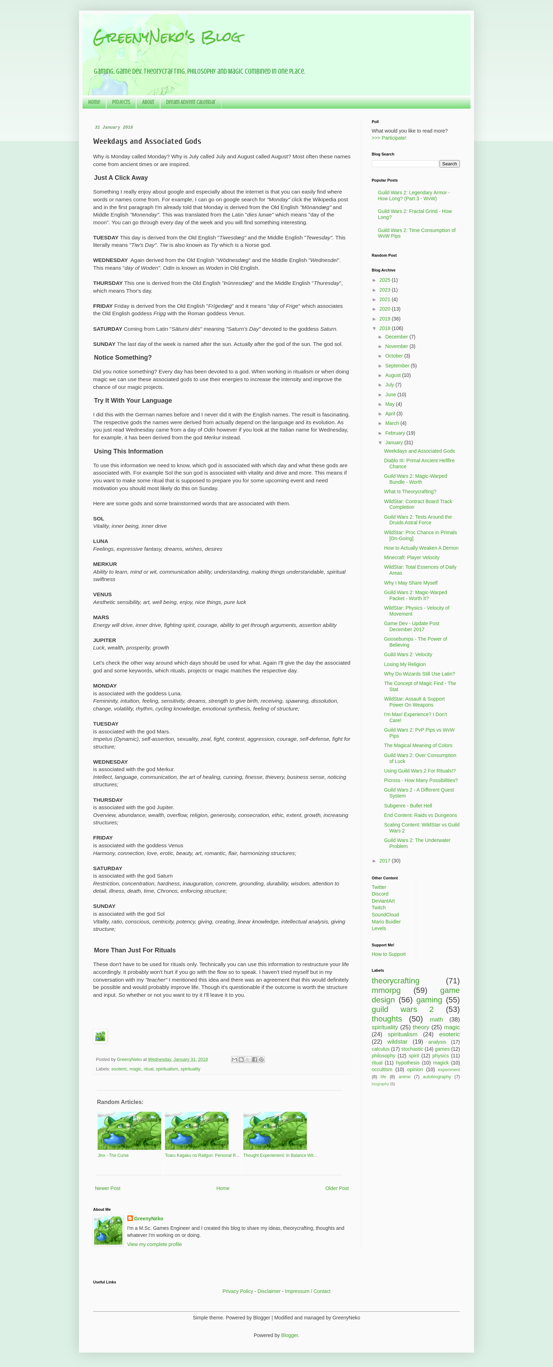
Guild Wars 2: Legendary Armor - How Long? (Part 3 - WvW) (414, 195)
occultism (382, 1069)
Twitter (379, 887)
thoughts (387, 1018)
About (148, 102)
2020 (385, 309)
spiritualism (167, 1069)
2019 (385, 319)
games (442, 1049)
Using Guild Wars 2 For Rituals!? (420, 771)
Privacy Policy (238, 1291)
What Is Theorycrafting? (410, 491)
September (398, 365)
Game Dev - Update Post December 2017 (411, 626)
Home (94, 102)
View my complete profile (154, 1244)
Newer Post (107, 1188)
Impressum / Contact (307, 1291)
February (395, 433)
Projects (121, 102)
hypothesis (408, 1063)
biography (380, 1084)
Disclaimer (268, 1291)
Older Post (337, 1188)
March (392, 423)
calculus (381, 1049)
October (394, 356)
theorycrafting (396, 980)
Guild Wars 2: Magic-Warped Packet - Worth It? (415, 595)
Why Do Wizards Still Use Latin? (419, 674)
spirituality (190, 1069)
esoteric (119, 1069)
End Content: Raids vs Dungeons (420, 815)
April (390, 413)
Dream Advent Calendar (190, 102)
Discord (380, 894)
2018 (385, 328)
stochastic (412, 1049)
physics (440, 1055)
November (397, 346)
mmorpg (386, 990)
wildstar (398, 1041)
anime (405, 1076)
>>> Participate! (389, 138)
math (436, 1019)
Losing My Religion (405, 664)
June (391, 394)
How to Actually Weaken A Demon (421, 548)
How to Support (389, 954)
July (390, 384)
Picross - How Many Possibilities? (421, 780)
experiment (449, 1069)
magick (441, 1063)
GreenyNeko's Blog (167, 37)
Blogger (289, 1335)
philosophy (383, 1055)
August (393, 375)
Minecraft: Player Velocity (411, 557)
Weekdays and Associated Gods (419, 451)
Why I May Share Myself (411, 583)
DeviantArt (383, 901)
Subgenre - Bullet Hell (408, 805)
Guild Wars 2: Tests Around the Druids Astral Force (418, 520)
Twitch (379, 907)
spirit (414, 1055)
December (397, 337)
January (394, 442)
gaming (429, 999)
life (383, 1076)
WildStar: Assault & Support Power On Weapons (414, 702)
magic (135, 1069)
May (390, 404)
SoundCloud (385, 914)
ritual (148, 1069)
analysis (437, 1042)
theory (421, 1027)
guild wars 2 (403, 1009)
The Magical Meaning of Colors (418, 745)
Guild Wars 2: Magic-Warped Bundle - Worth (415, 479)
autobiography (437, 1076)
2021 (385, 299)
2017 (385, 860)
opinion (415, 1069)
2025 (385, 280)
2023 (385, 290)
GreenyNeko (148, 1218)
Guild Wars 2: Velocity (408, 654)
